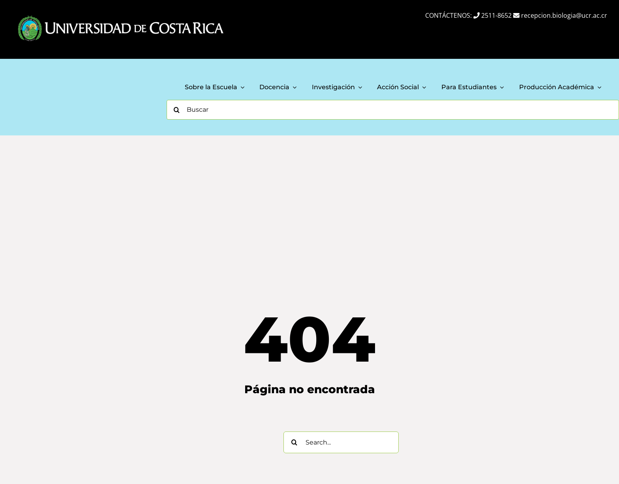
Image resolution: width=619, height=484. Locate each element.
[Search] (176, 110)
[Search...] (341, 442)
